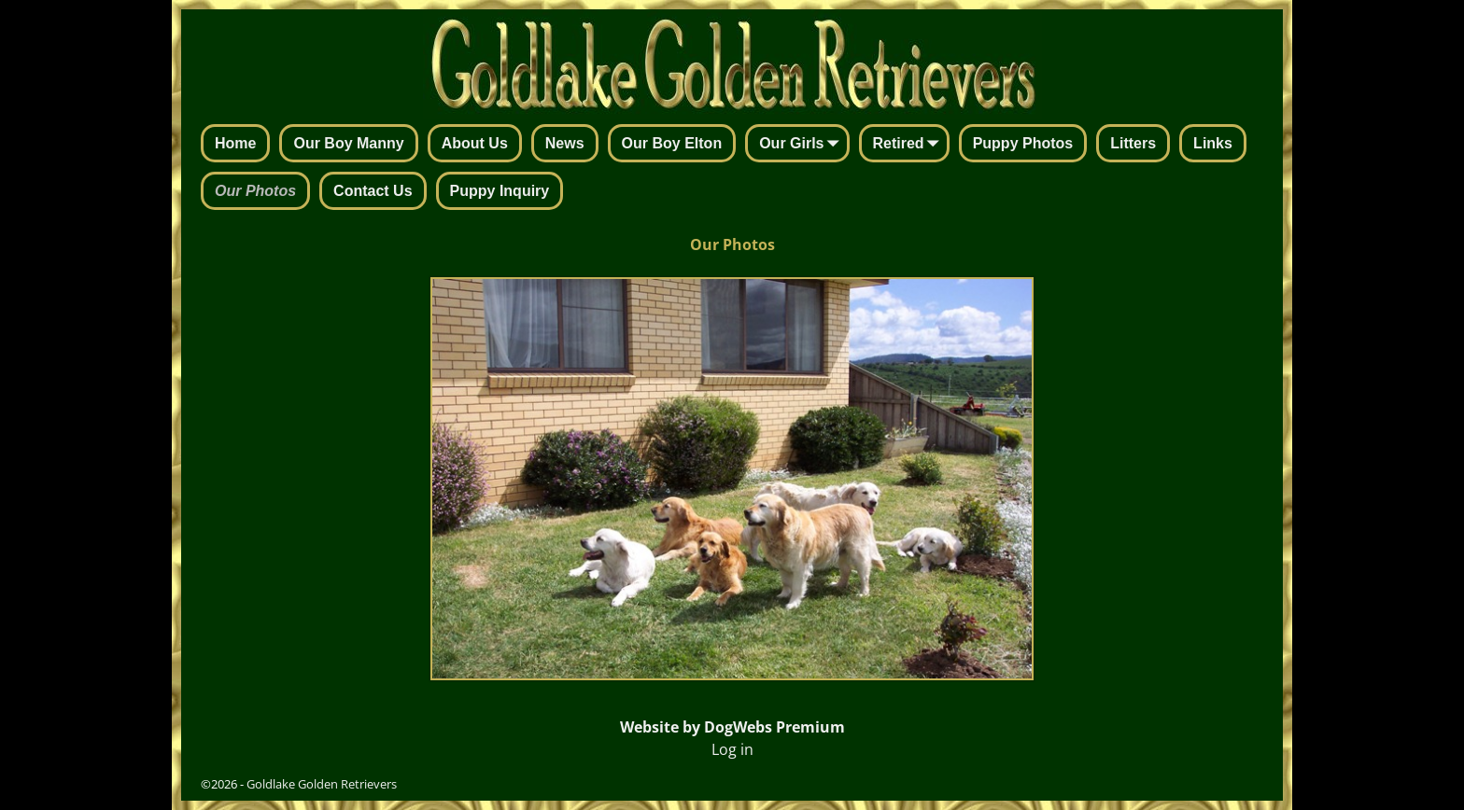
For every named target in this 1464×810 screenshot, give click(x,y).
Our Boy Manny (348, 143)
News (564, 143)
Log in (732, 749)
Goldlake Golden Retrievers (321, 783)
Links (1212, 143)
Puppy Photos (1023, 143)
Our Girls (802, 144)
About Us (475, 143)
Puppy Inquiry (500, 191)
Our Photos (255, 191)
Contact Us (372, 191)
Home (235, 143)
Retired (910, 144)
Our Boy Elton (672, 143)
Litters (1133, 143)
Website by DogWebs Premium (732, 727)
